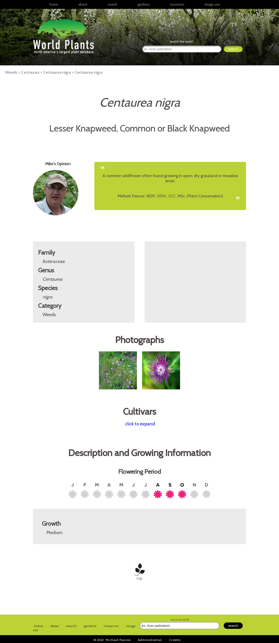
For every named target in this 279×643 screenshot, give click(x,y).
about (82, 4)
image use (212, 4)
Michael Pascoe (118, 640)
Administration (150, 640)
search (112, 4)
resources (111, 626)
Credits (175, 640)
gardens (143, 4)
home (53, 4)
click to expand (140, 424)
